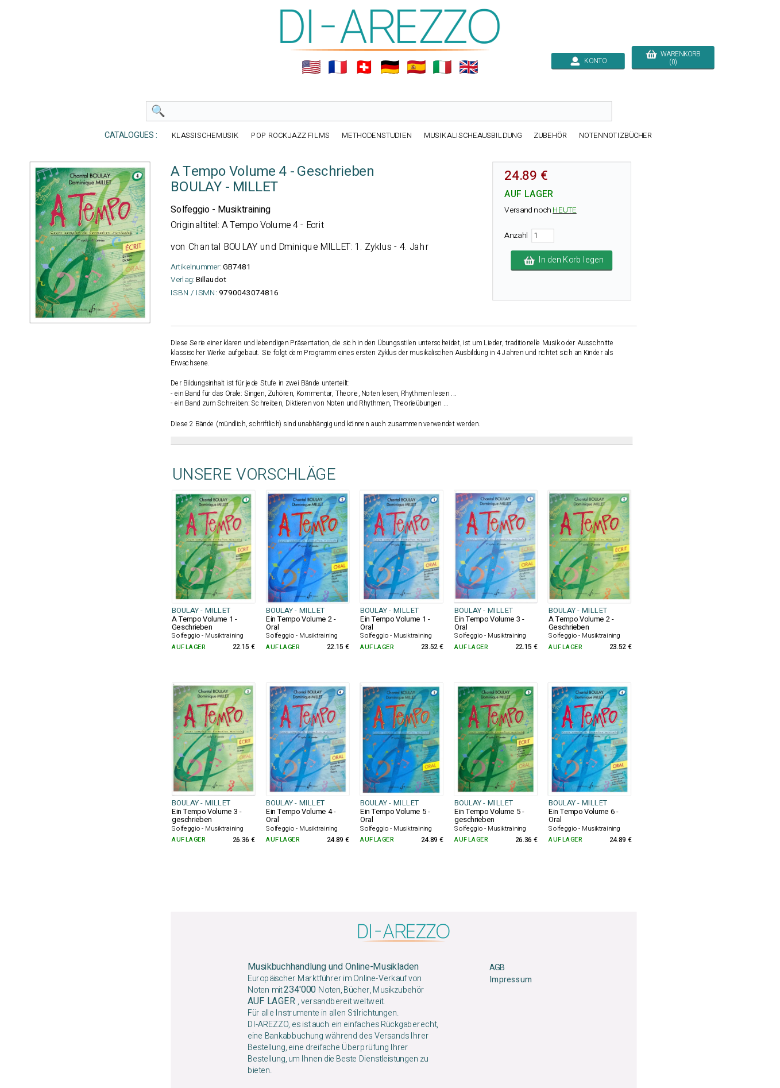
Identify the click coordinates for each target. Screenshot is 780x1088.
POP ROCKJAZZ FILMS (290, 135)
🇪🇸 (416, 67)
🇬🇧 (468, 67)
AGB (497, 967)
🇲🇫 (337, 67)
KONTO (588, 61)
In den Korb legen (562, 260)
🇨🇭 (364, 67)
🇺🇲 (311, 67)
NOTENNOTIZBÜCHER (615, 135)
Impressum (510, 979)
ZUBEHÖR (550, 135)
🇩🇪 (390, 67)
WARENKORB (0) (673, 58)
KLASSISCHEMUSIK (206, 135)
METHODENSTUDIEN (377, 135)
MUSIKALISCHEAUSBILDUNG (473, 135)
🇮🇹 (442, 67)
